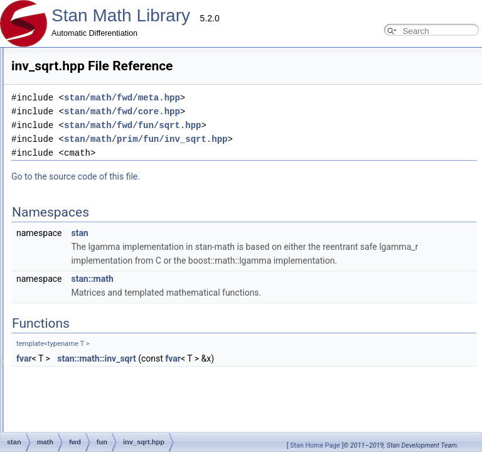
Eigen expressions (52, 320)
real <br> (36, 347)
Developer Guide (49, 85)
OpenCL (35, 265)
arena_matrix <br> (52, 334)
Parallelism (29, 361)
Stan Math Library (120, 15)
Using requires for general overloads (81, 140)
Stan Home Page (315, 445)
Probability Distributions (60, 251)
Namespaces (31, 412)
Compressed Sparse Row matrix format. (88, 278)
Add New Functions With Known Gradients (92, 195)
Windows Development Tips (67, 223)
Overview (27, 57)
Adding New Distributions (63, 113)
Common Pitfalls (48, 126)
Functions (26, 424)
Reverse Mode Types (56, 154)
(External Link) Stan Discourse (62, 389)
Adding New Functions (59, 99)
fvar (173, 358)
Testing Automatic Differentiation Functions (92, 168)
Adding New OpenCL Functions (74, 209)
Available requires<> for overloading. (82, 306)
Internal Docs (33, 237)
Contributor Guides (43, 71)
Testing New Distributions (63, 182)
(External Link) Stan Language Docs (71, 375)
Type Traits (39, 292)
